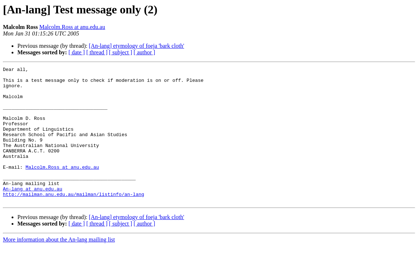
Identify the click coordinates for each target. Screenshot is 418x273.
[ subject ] (120, 52)
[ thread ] (97, 52)
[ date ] (76, 52)
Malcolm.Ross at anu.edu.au (72, 27)
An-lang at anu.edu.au (32, 213)
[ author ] (144, 52)
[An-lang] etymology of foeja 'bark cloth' (136, 46)
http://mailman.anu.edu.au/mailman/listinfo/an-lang (73, 220)
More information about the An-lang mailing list (59, 267)
